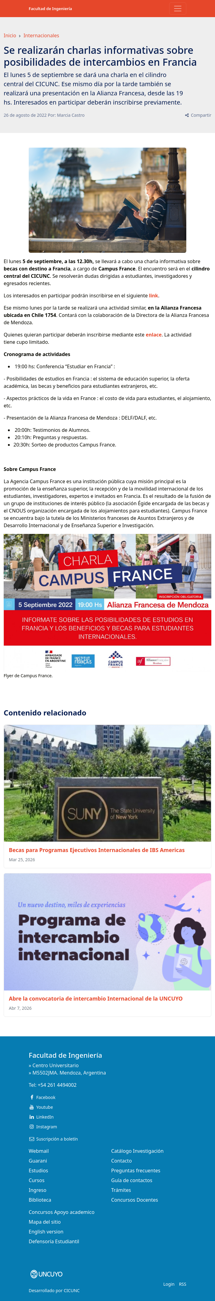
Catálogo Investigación (137, 1151)
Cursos (37, 1180)
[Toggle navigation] (177, 8)
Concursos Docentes (134, 1199)
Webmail (39, 1151)
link (153, 295)
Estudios (38, 1170)
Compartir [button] (197, 115)
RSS (182, 1284)
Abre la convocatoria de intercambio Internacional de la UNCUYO (96, 998)
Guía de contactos (131, 1180)
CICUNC (72, 1290)
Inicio (10, 35)
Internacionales (41, 35)
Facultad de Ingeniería (50, 8)
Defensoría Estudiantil (54, 1241)
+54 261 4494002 (57, 1085)
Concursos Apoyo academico (61, 1212)
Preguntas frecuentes (135, 1170)
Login (169, 1284)
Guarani (38, 1160)
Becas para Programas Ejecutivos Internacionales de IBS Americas (97, 850)
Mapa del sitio (45, 1221)
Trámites (121, 1190)
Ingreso (37, 1190)
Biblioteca (40, 1199)
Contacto (121, 1160)
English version (46, 1231)
